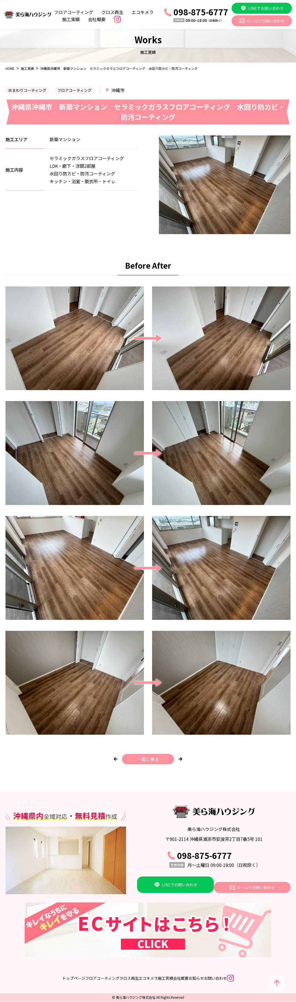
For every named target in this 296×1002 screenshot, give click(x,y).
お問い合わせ (249, 978)
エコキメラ (142, 12)
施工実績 (71, 19)
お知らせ (219, 978)
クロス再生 (112, 12)
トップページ (27, 978)
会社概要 (97, 19)
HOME (10, 68)
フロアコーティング (73, 12)
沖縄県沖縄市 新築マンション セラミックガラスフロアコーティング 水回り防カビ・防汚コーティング (119, 68)
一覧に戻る (148, 759)
